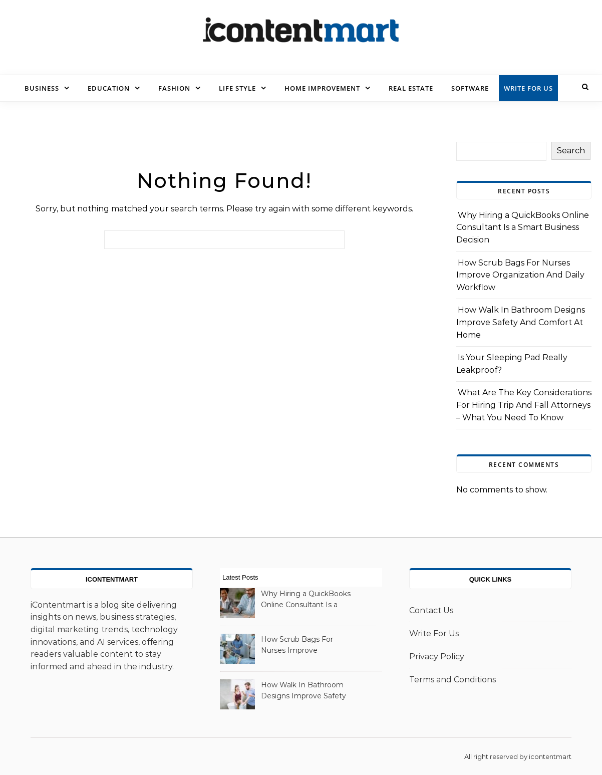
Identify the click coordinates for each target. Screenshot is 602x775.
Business (42, 88)
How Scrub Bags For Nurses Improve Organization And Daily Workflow (520, 275)
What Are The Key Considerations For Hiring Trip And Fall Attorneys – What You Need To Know (523, 405)
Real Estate (411, 88)
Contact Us (431, 610)
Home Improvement (322, 88)
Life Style (237, 88)
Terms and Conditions (452, 679)
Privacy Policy (436, 656)
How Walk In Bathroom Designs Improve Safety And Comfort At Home (520, 322)
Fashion (174, 88)
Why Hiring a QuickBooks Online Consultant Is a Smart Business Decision (522, 227)
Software (470, 88)
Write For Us (528, 88)
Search (571, 150)
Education (109, 88)
